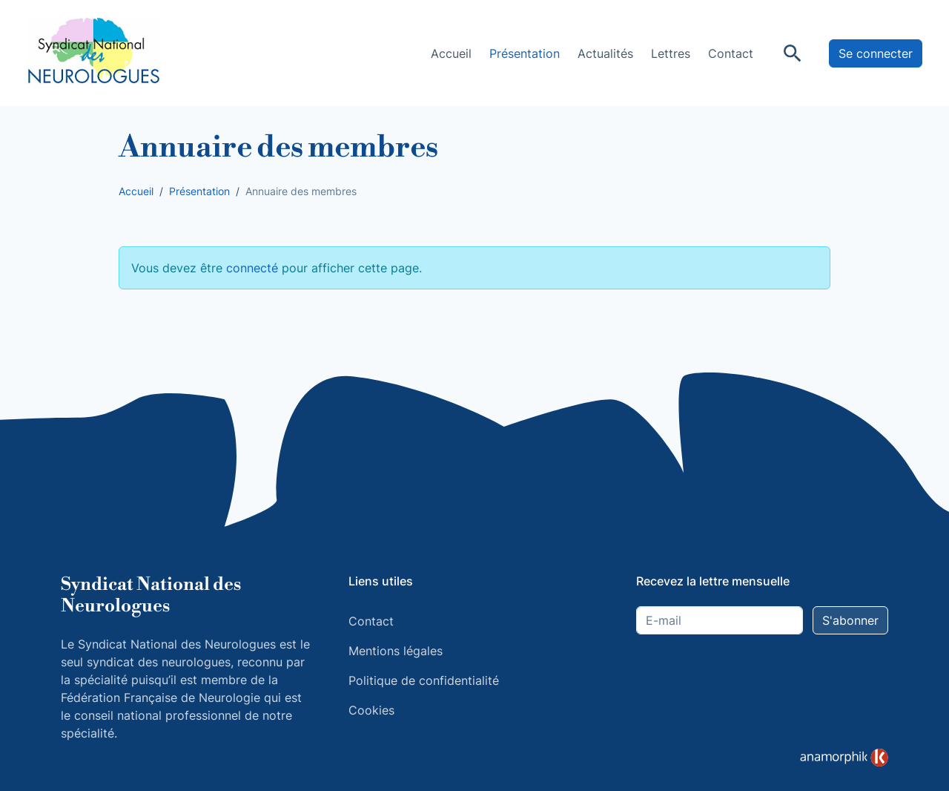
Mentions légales (395, 650)
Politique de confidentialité (423, 680)
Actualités (605, 53)
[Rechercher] (792, 53)
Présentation (524, 53)
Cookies (371, 710)
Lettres (670, 53)
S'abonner (850, 620)
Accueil (451, 53)
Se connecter (876, 53)
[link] (844, 757)
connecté (252, 267)
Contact (730, 53)
